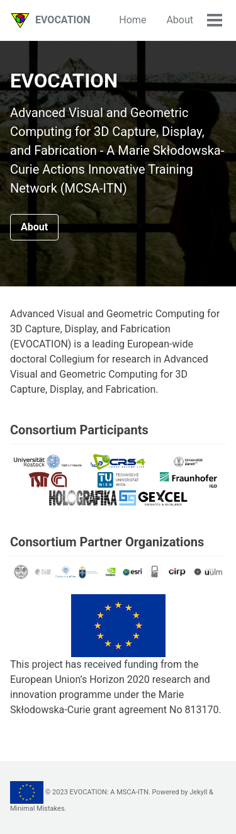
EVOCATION (63, 20)
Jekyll (198, 792)
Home (132, 20)
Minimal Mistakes (37, 808)
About (179, 20)
